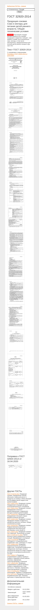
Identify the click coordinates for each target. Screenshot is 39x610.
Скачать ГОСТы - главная (15, 603)
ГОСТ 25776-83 (12, 574)
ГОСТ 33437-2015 (12, 503)
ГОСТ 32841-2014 (12, 508)
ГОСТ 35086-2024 (12, 544)
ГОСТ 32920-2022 (12, 519)
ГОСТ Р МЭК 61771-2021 (15, 535)
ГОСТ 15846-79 (12, 555)
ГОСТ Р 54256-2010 (13, 571)
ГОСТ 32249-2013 (12, 514)
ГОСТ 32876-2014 (12, 531)
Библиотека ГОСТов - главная (16, 6)
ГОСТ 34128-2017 (12, 525)
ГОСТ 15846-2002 (12, 563)
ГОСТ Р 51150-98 (12, 539)
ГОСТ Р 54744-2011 (13, 494)
